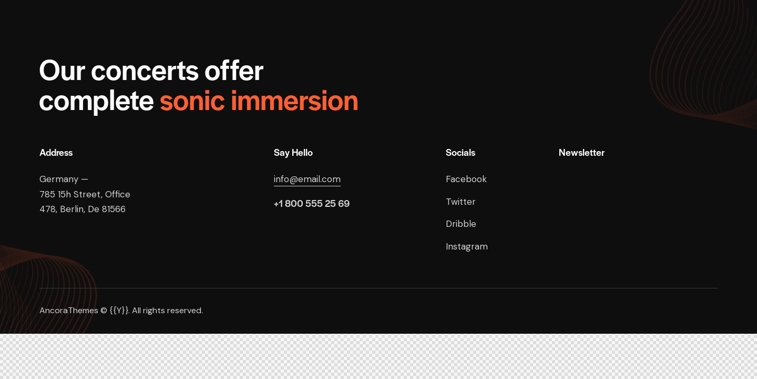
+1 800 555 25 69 (312, 203)
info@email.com (307, 179)
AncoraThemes (68, 310)
